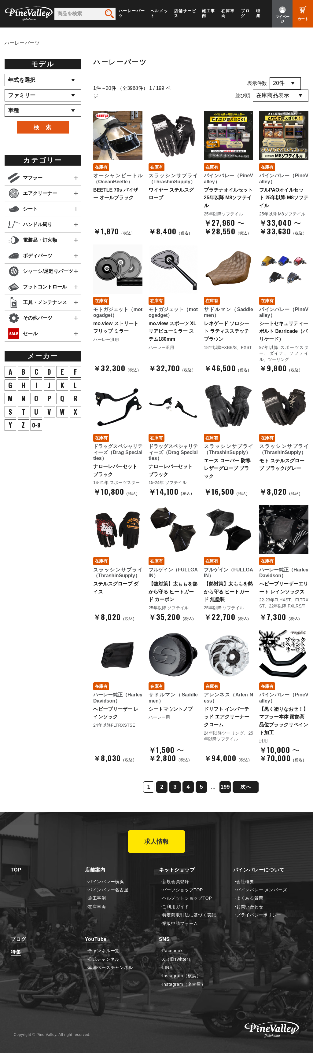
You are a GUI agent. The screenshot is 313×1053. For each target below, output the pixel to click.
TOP (16, 869)
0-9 (36, 425)
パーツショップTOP (182, 889)
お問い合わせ (249, 906)
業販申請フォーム (180, 923)
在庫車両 (228, 13)
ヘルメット (159, 13)
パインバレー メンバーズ (261, 889)
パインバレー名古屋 (108, 889)
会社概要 (245, 881)
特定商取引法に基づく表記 (189, 914)
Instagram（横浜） (181, 975)
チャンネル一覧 (104, 950)
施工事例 (208, 13)
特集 (258, 13)
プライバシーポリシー (258, 914)
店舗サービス (185, 13)
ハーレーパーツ (132, 13)
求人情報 (156, 841)
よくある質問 (249, 898)
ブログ (245, 13)
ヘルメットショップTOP (187, 898)
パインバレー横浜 (106, 881)
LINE (167, 967)
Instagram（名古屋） (184, 984)
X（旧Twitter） (177, 959)
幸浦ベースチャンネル (110, 967)
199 (225, 787)
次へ (245, 787)
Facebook (172, 950)
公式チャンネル (104, 959)
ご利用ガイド (175, 906)
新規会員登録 (175, 881)
